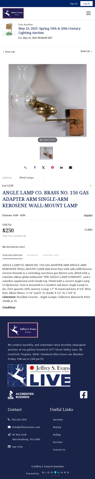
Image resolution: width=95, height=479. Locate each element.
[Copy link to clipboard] (25, 167)
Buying (57, 427)
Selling (57, 434)
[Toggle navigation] (88, 13)
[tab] (12, 256)
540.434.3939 (17, 419)
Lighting (7, 177)
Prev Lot (9, 51)
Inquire (88, 215)
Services (58, 442)
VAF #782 (15, 446)
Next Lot (86, 51)
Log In (86, 3)
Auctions (58, 419)
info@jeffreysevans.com (24, 427)
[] (88, 229)
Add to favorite (91, 186)
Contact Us (59, 449)
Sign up (73, 3)
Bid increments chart (13, 246)
